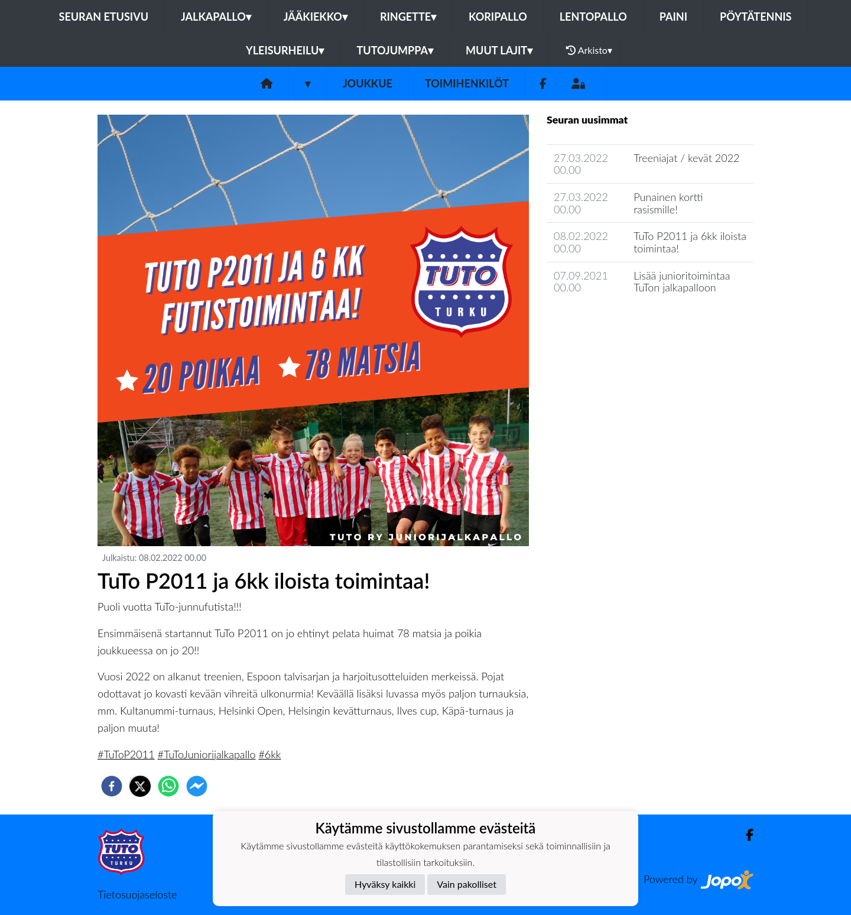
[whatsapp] (168, 786)
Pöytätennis (755, 16)
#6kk (269, 754)
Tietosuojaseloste (137, 894)
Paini (673, 16)
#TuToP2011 (126, 754)
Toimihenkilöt (467, 83)
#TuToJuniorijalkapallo (206, 754)
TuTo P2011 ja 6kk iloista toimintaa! (690, 242)
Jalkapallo (216, 16)
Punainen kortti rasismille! (668, 203)
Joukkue (367, 83)
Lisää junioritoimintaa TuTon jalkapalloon (682, 281)
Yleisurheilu (285, 50)
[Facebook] (543, 83)
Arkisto (589, 50)
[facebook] (111, 786)
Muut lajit (499, 50)
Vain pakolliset (466, 884)
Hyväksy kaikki (385, 884)
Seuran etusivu (104, 16)
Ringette (408, 16)
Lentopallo (593, 16)
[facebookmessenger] (196, 786)
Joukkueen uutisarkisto (607, 321)
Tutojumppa (394, 50)
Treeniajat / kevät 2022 (686, 157)
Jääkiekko (315, 16)
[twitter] (140, 786)
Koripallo (498, 16)
